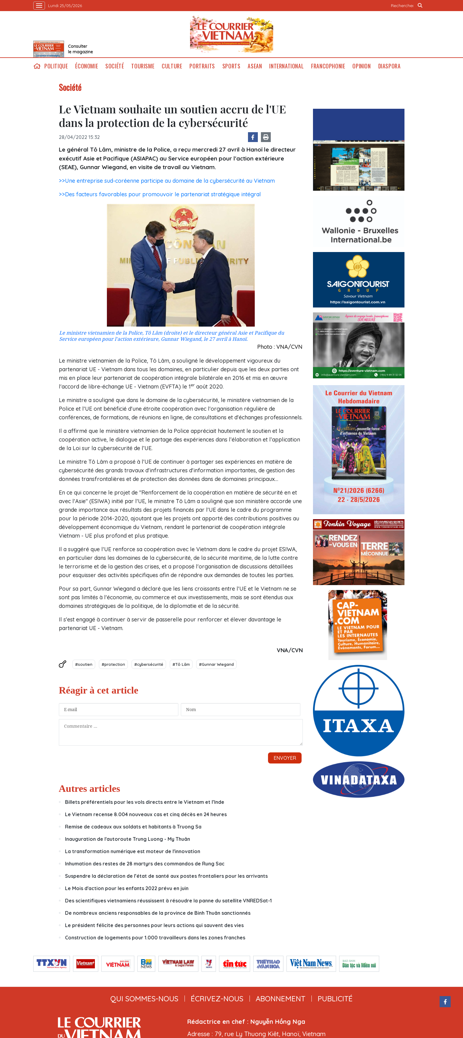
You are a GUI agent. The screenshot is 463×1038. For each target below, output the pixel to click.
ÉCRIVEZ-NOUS (217, 943)
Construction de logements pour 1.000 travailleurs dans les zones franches (155, 882)
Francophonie (328, 66)
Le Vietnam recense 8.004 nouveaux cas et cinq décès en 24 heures (146, 759)
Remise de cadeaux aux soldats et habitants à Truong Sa (133, 771)
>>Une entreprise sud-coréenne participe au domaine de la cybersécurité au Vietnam (167, 180)
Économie (86, 66)
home (37, 66)
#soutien (83, 664)
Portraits (202, 66)
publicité (335, 943)
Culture (172, 66)
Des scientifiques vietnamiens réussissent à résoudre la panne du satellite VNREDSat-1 (168, 845)
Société (114, 66)
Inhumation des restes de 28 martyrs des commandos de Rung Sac (145, 808)
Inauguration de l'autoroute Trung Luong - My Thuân (127, 784)
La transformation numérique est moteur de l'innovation (132, 796)
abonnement (280, 943)
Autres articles (89, 733)
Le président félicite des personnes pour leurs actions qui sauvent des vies (154, 870)
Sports (231, 66)
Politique (56, 66)
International (286, 66)
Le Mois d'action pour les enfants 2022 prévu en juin (127, 833)
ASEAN (255, 66)
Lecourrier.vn (231, 34)
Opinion (361, 66)
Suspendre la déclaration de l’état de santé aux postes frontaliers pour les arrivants (166, 821)
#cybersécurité (148, 664)
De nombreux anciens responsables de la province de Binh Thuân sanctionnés (157, 858)
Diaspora (389, 66)
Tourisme (142, 66)
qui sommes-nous (144, 943)
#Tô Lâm (181, 664)
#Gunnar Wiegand (216, 664)
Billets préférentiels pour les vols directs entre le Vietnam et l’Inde (144, 747)
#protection (113, 664)
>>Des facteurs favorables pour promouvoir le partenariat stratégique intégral (160, 194)
